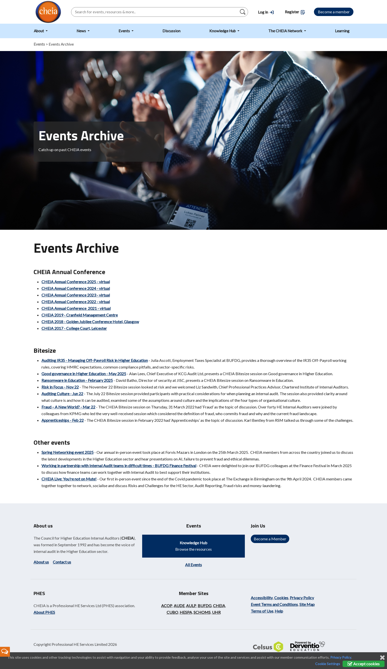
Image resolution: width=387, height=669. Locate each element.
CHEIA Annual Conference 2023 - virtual (75, 295)
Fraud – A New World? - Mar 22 (68, 407)
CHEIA (127, 538)
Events (124, 31)
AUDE (179, 605)
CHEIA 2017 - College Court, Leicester (74, 328)
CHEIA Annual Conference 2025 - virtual (75, 281)
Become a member (334, 11)
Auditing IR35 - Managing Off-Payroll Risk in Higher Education (94, 360)
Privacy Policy (302, 597)
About (39, 31)
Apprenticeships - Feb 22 (62, 420)
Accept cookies (364, 663)
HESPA (186, 612)
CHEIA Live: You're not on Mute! (69, 478)
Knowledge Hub (222, 31)
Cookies (281, 597)
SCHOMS (202, 612)
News (82, 31)
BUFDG (205, 605)
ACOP (166, 605)
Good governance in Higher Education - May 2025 (83, 373)
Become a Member (270, 538)
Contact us (62, 562)
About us (41, 562)
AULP (191, 605)
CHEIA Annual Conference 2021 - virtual (76, 308)
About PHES (44, 612)
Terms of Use (262, 611)
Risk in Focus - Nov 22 (60, 387)
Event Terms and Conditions (274, 604)
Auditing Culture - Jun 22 (62, 393)
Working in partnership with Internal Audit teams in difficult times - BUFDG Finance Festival (118, 465)
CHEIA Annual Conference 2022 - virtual (75, 301)
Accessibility (262, 597)
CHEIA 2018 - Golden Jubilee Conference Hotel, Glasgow (90, 321)
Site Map (307, 604)
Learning (342, 31)
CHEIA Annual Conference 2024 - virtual (75, 288)
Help (279, 611)
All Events (193, 564)
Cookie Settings (327, 664)
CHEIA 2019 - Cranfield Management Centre (79, 315)
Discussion (171, 31)
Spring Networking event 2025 (67, 452)
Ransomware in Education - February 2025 (77, 380)
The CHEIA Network (285, 31)
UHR (216, 612)
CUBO (172, 612)
